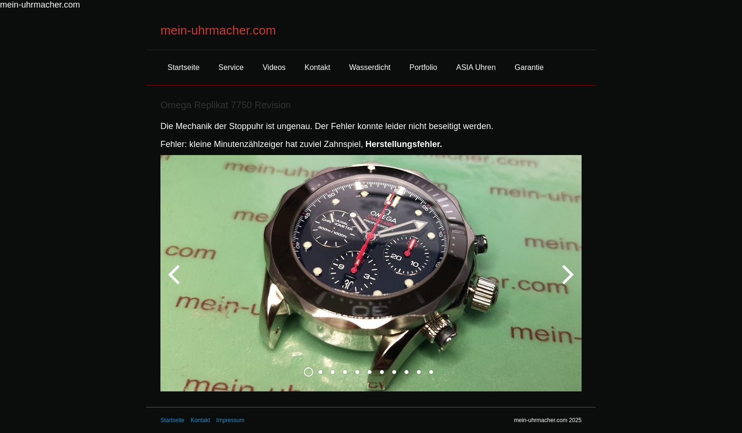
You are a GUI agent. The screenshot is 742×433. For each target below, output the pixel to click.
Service (231, 67)
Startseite (184, 67)
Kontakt (317, 67)
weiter (567, 280)
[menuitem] (183, 68)
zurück (175, 280)
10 (419, 372)
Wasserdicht (369, 67)
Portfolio (423, 67)
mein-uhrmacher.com (218, 30)
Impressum (230, 420)
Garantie (529, 67)
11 (431, 372)
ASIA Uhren (476, 67)
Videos (274, 67)
